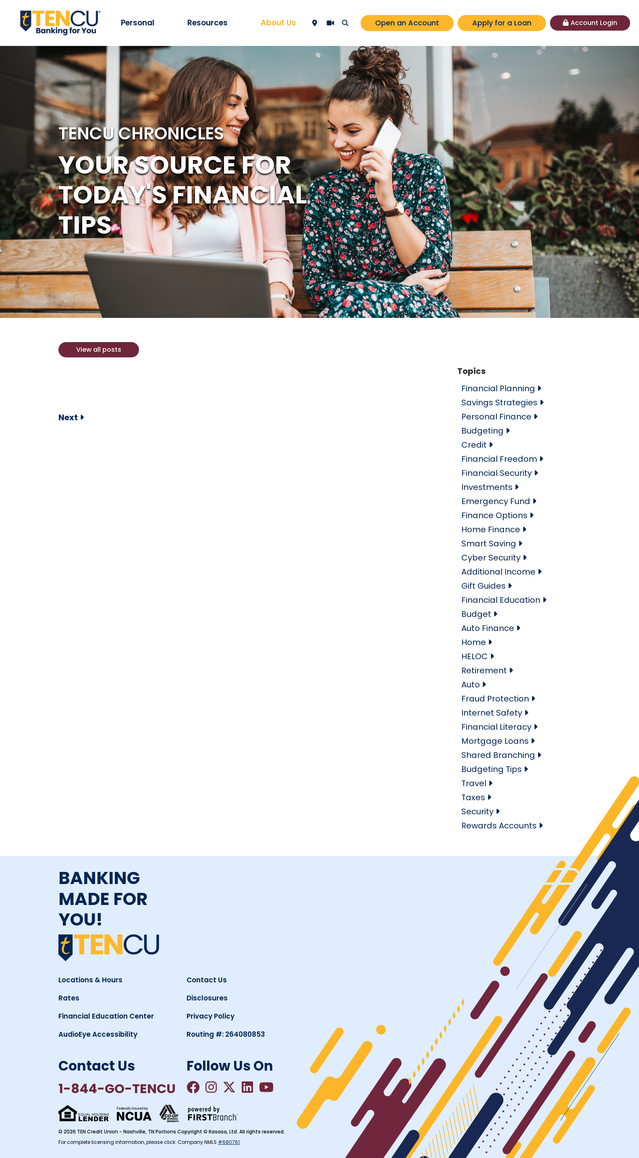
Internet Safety (491, 712)
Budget (476, 614)
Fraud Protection (495, 698)
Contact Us (207, 980)
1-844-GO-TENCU (117, 1088)
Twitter (229, 1087)
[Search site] (345, 23)
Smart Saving (488, 543)
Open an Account (407, 23)
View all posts (98, 349)
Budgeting (482, 430)
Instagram (211, 1087)
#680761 (229, 1142)
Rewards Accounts (499, 825)
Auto (470, 684)
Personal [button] (137, 22)
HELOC (474, 656)
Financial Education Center (106, 1016)
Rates (68, 998)
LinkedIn (247, 1087)
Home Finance (490, 529)
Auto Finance (487, 628)
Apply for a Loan (501, 23)
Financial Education (500, 600)
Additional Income (498, 571)
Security (477, 811)
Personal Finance (496, 416)
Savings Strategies (499, 402)
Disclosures (207, 998)
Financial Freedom (499, 459)
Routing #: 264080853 (226, 1034)
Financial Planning (498, 388)
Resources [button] (207, 22)
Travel (473, 783)
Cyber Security (491, 557)
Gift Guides (483, 585)
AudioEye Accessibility (97, 1034)
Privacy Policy (210, 1016)
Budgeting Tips (491, 769)
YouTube (266, 1087)
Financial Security (496, 473)
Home (473, 642)
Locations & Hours (90, 980)
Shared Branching (498, 755)
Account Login (594, 22)
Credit (474, 444)
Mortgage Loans (495, 741)
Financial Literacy (496, 727)
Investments (486, 487)
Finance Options (494, 515)
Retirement (484, 670)
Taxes (473, 797)
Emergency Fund (495, 501)
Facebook (193, 1087)
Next (68, 417)
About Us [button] (278, 22)
